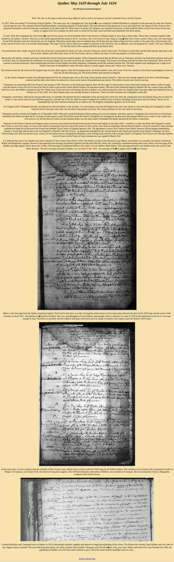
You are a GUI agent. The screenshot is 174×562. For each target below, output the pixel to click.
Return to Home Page (87, 559)
